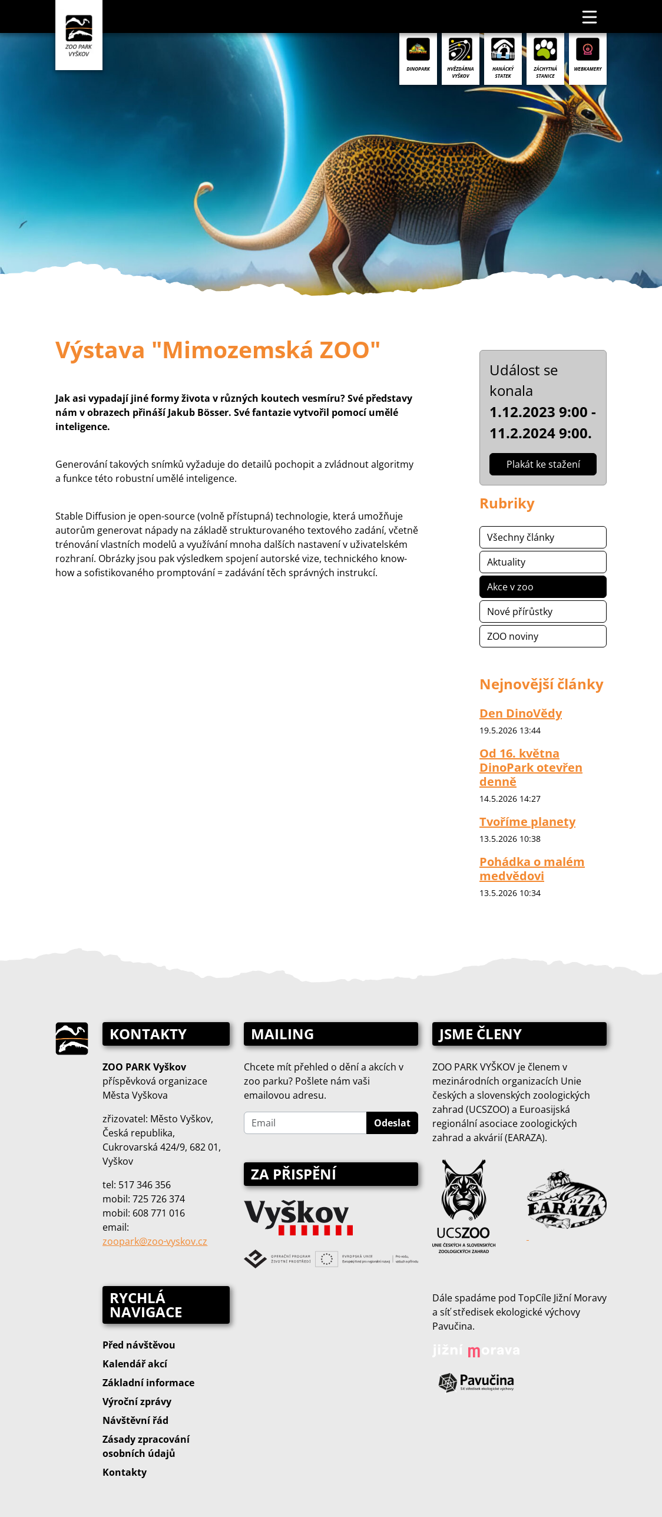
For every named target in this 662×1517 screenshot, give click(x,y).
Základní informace (148, 1382)
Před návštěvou (139, 1344)
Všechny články (520, 537)
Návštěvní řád (135, 1420)
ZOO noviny (512, 636)
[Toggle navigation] (590, 16)
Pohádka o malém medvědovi (532, 869)
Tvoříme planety (527, 821)
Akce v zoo (510, 586)
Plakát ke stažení (543, 464)
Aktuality (506, 562)
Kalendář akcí (134, 1363)
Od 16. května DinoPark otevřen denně (530, 767)
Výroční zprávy (136, 1401)
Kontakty (124, 1472)
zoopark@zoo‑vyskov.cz (154, 1241)
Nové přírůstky (519, 611)
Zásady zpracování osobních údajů (146, 1446)
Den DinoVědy (520, 713)
